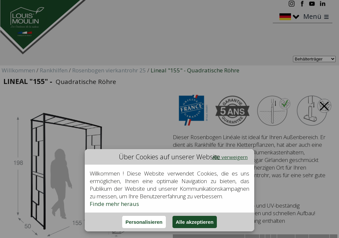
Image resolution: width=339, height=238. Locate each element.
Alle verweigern (230, 157)
